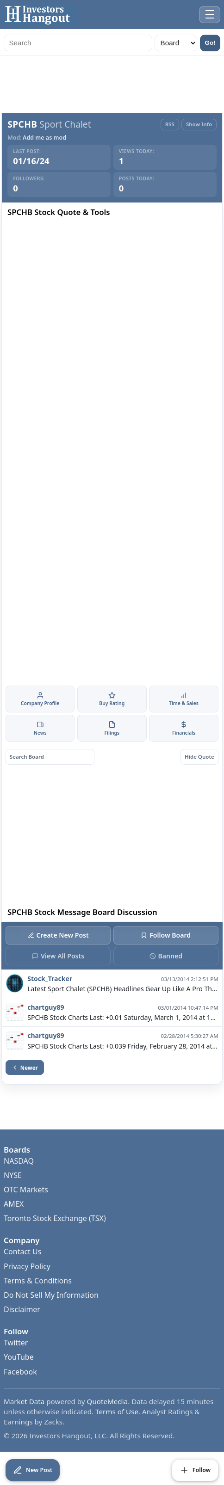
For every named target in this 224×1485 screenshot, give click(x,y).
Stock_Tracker (49, 978)
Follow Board (166, 935)
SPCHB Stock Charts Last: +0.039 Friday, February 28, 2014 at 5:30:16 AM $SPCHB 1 (122, 1046)
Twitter (16, 1343)
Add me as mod (44, 137)
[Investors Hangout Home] (39, 14)
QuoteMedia (107, 1401)
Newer (25, 1067)
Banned (165, 955)
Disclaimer (22, 1309)
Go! (210, 42)
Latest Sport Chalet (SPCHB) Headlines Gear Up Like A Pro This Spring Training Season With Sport (122, 989)
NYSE (13, 1175)
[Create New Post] (33, 1470)
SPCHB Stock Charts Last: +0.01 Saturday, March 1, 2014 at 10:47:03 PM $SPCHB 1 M (122, 1017)
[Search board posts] (50, 757)
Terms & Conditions (38, 1281)
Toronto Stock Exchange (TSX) (55, 1218)
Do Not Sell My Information (51, 1295)
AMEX (14, 1204)
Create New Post (58, 935)
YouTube (19, 1357)
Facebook (20, 1372)
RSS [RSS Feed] (169, 124)
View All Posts (58, 955)
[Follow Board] (195, 1470)
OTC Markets (26, 1189)
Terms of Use (116, 1411)
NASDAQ (19, 1161)
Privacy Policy (27, 1266)
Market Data (24, 1401)
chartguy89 (45, 1007)
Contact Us (22, 1251)
